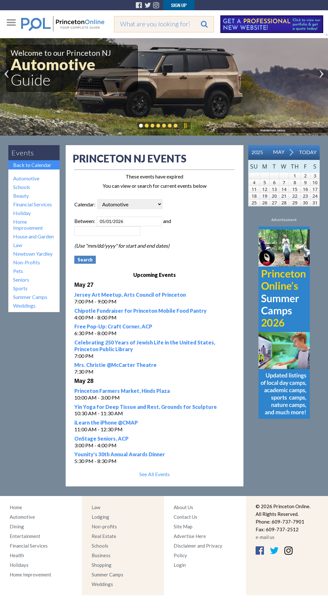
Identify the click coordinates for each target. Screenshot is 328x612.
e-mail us (265, 537)
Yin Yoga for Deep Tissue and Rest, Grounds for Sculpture (145, 407)
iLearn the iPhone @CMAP (106, 422)
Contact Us (185, 517)
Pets (18, 271)
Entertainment (25, 536)
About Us (183, 507)
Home (16, 507)
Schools (21, 187)
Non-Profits (26, 262)
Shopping (101, 565)
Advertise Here (190, 536)
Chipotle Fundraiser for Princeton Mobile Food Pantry (140, 311)
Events (23, 152)
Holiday (22, 213)
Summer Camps (30, 297)
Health (17, 555)
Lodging (100, 517)
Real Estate (104, 536)
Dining (17, 526)
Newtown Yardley (33, 254)
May (278, 152)
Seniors (21, 280)
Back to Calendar (32, 165)
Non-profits (104, 526)
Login (180, 565)
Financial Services (32, 204)
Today (307, 152)
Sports (20, 288)
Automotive (26, 178)
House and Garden (33, 236)
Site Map (183, 526)
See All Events (154, 474)
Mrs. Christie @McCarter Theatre (115, 365)
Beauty (21, 196)
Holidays (19, 565)
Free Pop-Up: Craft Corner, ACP (113, 326)
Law (17, 245)
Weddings (24, 305)
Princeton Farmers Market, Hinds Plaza (122, 391)
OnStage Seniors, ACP (101, 438)
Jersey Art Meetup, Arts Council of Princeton (130, 295)
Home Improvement (28, 225)
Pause (185, 125)
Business (101, 555)
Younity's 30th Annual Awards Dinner (119, 454)
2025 (257, 152)
